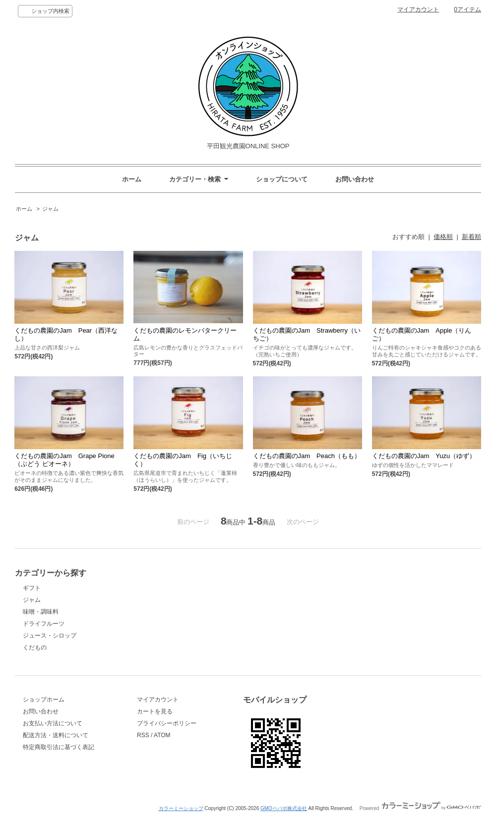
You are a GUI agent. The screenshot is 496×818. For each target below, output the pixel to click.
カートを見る (155, 711)
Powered (420, 808)
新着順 (471, 236)
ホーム (131, 179)
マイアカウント (418, 9)
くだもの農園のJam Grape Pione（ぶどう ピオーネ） (64, 459)
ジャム (50, 209)
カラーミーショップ (181, 808)
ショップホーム (43, 699)
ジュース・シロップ (49, 635)
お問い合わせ (354, 179)
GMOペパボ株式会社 (283, 808)
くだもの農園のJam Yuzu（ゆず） (424, 456)
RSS (143, 735)
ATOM (162, 735)
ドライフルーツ (43, 623)
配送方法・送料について (55, 735)
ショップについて (282, 179)
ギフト (32, 587)
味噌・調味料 (41, 611)
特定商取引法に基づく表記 (58, 747)
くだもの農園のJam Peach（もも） (307, 456)
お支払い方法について (52, 723)
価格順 (443, 236)
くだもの (35, 647)
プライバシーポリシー (166, 723)
